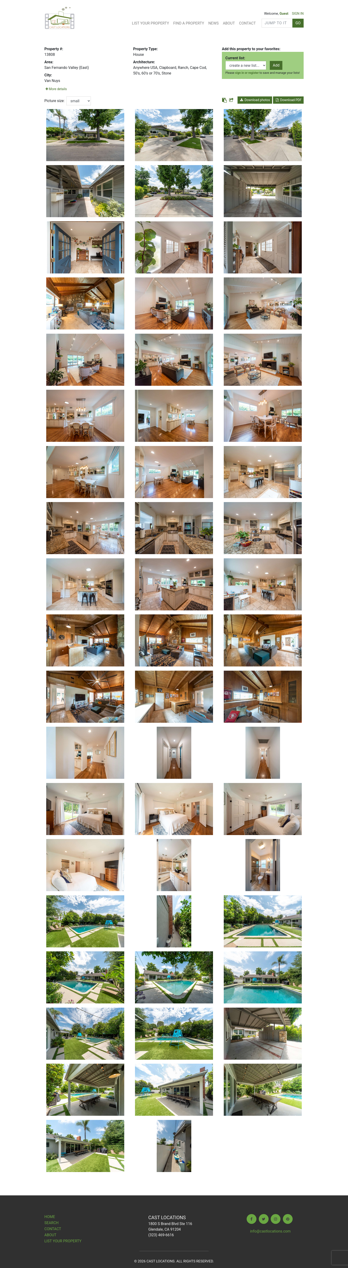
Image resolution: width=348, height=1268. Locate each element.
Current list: (235, 58)
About (229, 23)
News (213, 23)
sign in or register (247, 72)
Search (51, 1223)
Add (276, 65)
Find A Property (188, 23)
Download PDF (288, 100)
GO (298, 23)
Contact (247, 23)
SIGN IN (298, 14)
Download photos (255, 100)
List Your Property (150, 23)
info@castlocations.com (270, 1231)
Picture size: (54, 101)
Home (49, 1217)
